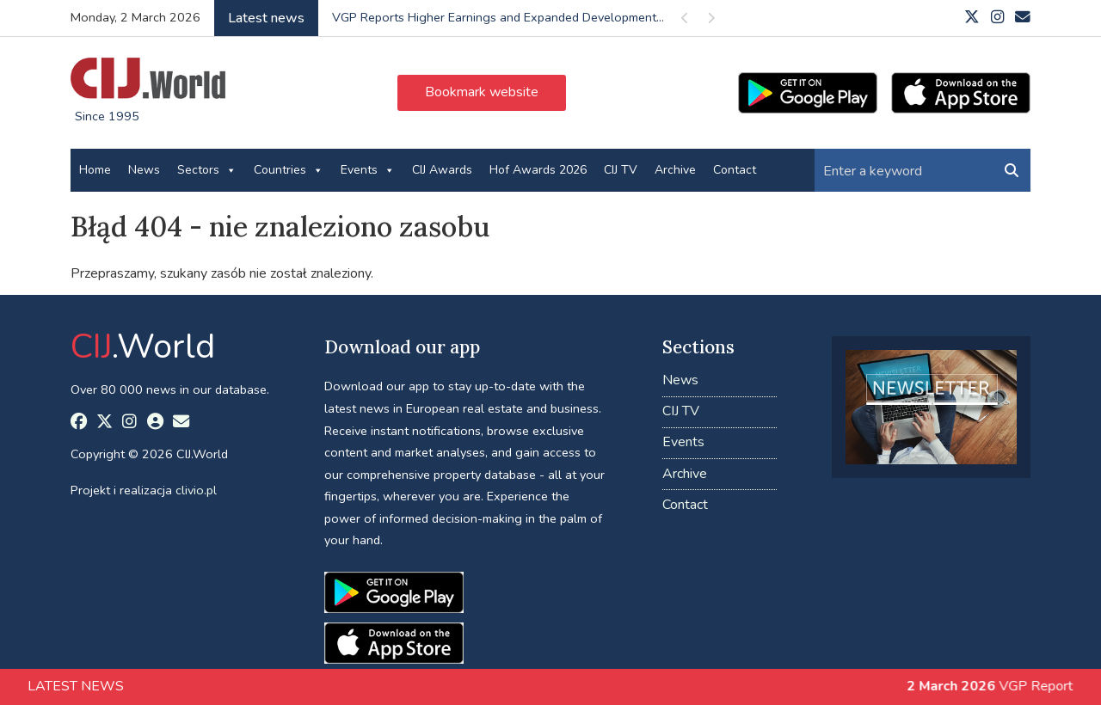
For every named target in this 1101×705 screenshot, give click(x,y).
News (144, 170)
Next (710, 21)
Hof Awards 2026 (538, 170)
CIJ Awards (442, 170)
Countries (288, 170)
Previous (684, 21)
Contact (734, 170)
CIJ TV (620, 170)
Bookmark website (481, 92)
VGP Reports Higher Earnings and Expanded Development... (498, 17)
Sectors (207, 170)
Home (95, 170)
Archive (675, 170)
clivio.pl (196, 490)
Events (368, 170)
